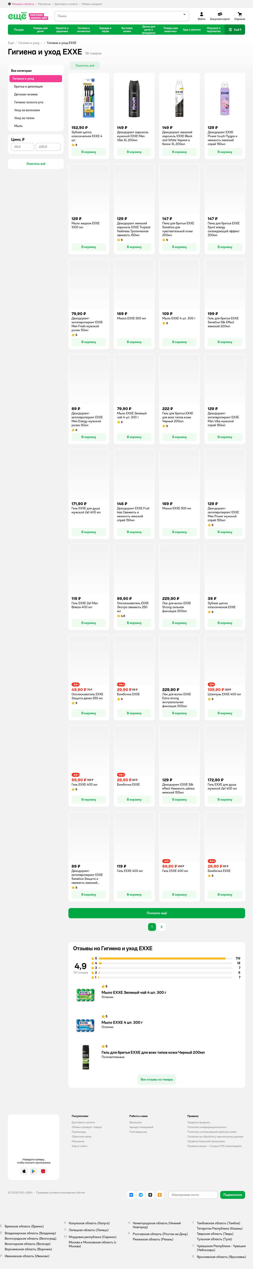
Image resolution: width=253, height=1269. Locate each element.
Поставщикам (138, 1131)
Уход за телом (24, 118)
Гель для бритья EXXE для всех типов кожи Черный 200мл (153, 1052)
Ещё (11, 43)
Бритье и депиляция (28, 86)
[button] (235, 29)
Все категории (21, 71)
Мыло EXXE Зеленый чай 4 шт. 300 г (134, 992)
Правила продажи (198, 1122)
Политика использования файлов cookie (211, 1131)
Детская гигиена (26, 94)
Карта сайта (79, 1146)
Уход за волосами (27, 110)
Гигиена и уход (28, 43)
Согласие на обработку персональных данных (215, 1136)
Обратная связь (82, 1136)
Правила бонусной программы (206, 1141)
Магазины (78, 1141)
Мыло (18, 126)
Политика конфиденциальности (206, 1127)
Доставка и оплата (83, 1122)
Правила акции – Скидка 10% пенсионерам (214, 1146)
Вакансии (135, 1122)
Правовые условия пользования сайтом (60, 1192)
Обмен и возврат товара (87, 1127)
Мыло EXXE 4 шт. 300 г (122, 1022)
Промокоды (79, 1131)
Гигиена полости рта (28, 102)
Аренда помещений (141, 1127)
